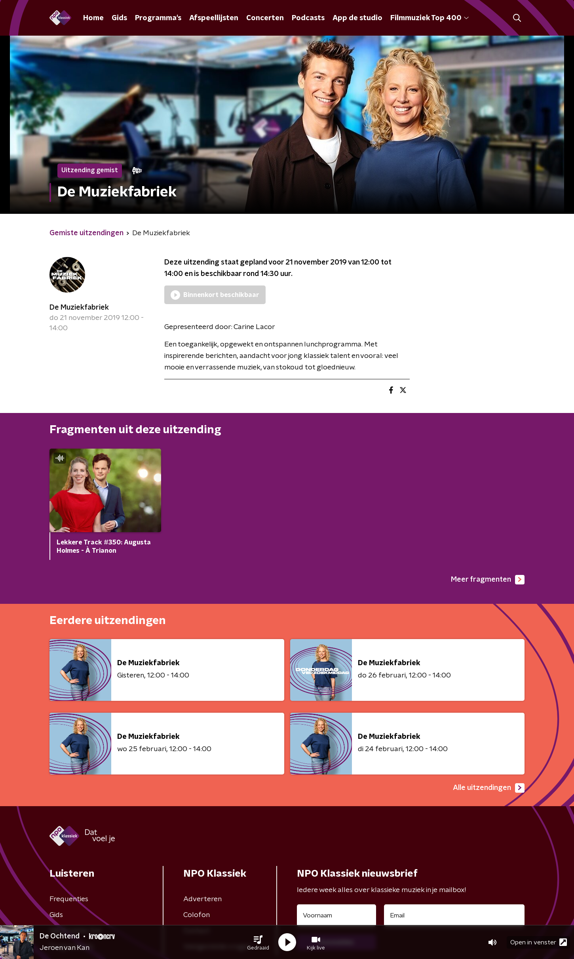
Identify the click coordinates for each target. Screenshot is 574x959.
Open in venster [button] (538, 942)
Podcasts (308, 18)
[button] (258, 942)
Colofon (196, 915)
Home (93, 18)
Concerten (265, 18)
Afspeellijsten (213, 18)
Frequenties (68, 899)
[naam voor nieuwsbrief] (336, 915)
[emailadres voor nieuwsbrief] (454, 915)
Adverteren (202, 899)
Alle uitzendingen (489, 788)
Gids (119, 18)
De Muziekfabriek (79, 307)
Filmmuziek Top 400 (429, 18)
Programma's (158, 18)
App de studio (357, 18)
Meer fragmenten (488, 579)
